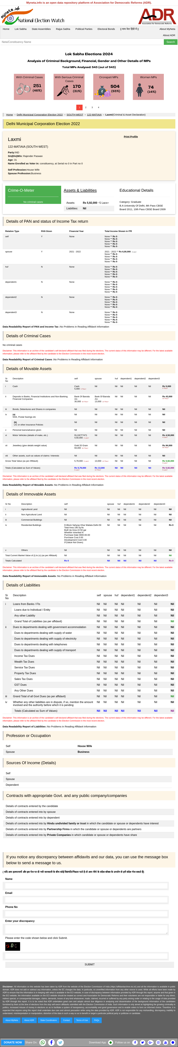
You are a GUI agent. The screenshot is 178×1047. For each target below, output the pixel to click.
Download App (97, 1042)
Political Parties (83, 29)
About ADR (169, 35)
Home (6, 29)
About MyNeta (167, 29)
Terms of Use (82, 1020)
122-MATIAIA (94, 114)
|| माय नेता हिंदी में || (129, 29)
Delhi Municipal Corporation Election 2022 (40, 114)
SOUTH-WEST (75, 114)
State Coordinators (48, 1020)
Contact (66, 1020)
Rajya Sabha (63, 29)
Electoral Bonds (106, 29)
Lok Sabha (21, 29)
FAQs (96, 1020)
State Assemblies (41, 29)
